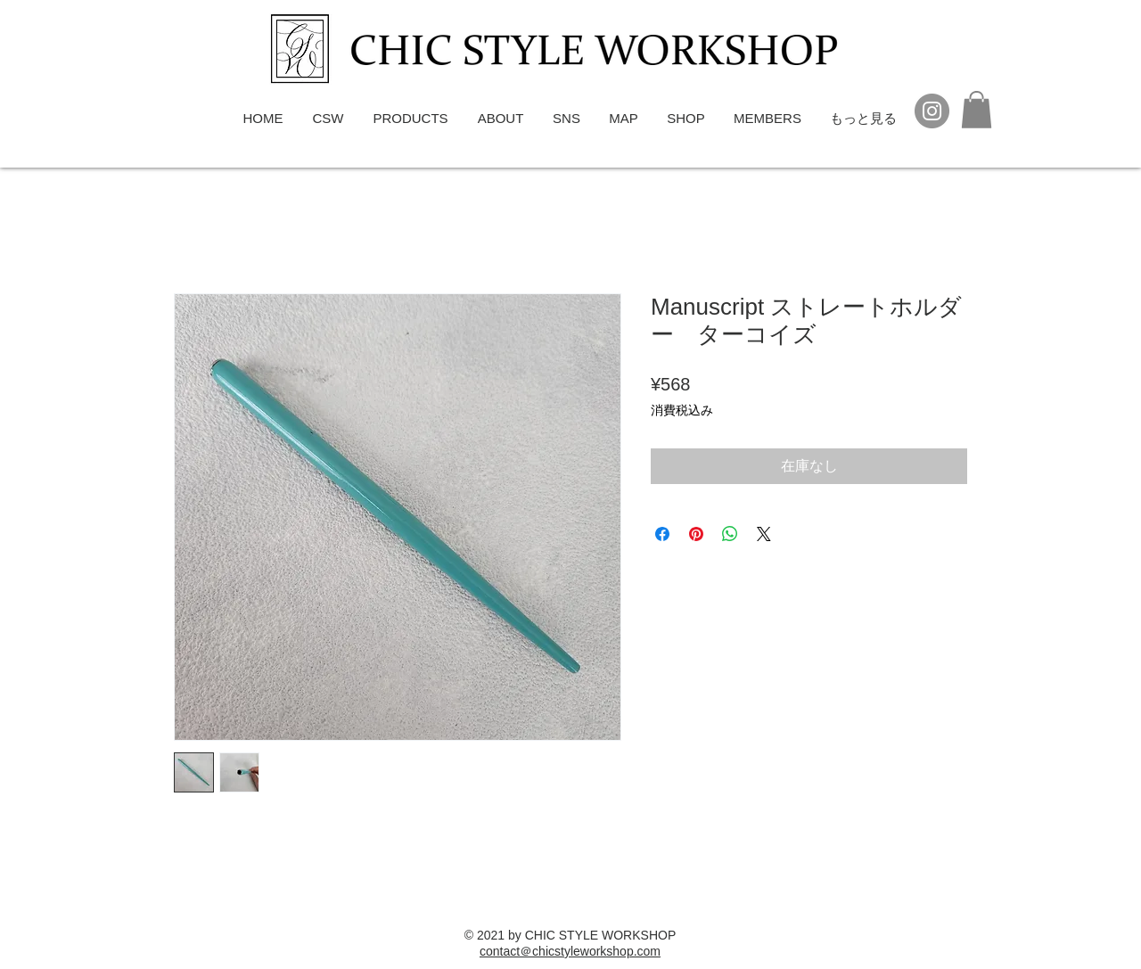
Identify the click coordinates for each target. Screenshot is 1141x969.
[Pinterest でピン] (696, 534)
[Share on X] (764, 534)
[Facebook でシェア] (662, 534)
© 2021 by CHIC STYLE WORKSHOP (570, 935)
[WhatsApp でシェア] (730, 534)
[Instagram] (932, 111)
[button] (976, 109)
